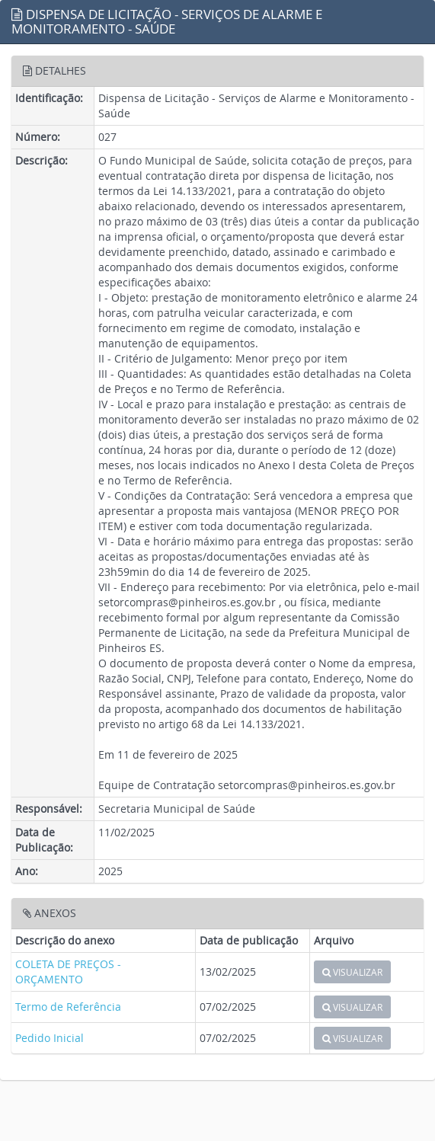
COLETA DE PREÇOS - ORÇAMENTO (68, 971)
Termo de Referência (68, 1006)
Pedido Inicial (49, 1038)
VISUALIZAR (352, 972)
